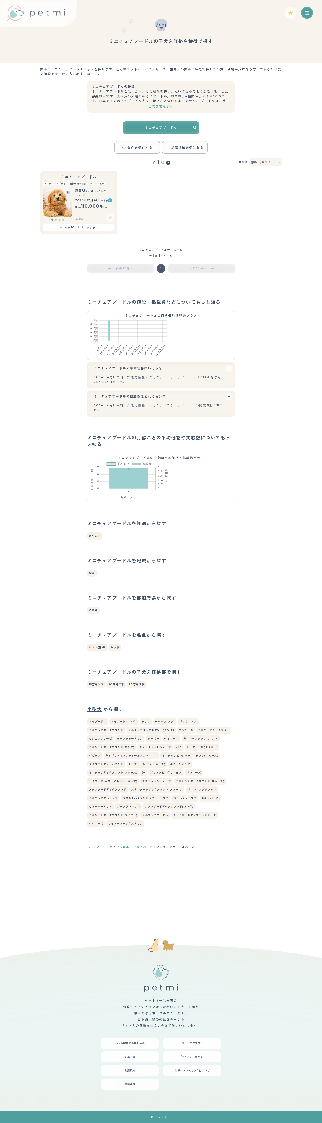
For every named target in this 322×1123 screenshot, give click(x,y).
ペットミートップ (99, 910)
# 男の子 (94, 599)
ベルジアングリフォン (201, 853)
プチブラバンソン (128, 870)
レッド (115, 711)
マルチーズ (186, 793)
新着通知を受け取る (185, 148)
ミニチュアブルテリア (103, 861)
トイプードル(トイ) (123, 785)
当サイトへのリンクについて (192, 1070)
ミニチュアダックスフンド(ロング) (151, 793)
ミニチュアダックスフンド (106, 793)
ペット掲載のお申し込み (130, 1043)
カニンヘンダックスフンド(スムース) (200, 844)
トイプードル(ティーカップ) (146, 827)
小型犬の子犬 (143, 910)
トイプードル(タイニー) (202, 810)
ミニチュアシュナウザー (214, 793)
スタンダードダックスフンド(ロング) (169, 870)
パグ (179, 810)
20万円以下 (116, 748)
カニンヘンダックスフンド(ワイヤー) (113, 878)
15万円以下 (96, 748)
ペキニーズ (171, 802)
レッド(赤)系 (97, 711)
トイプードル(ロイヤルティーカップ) (113, 844)
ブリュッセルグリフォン (166, 836)
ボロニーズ (193, 836)
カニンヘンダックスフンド (200, 802)
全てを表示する (161, 106)
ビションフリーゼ (100, 802)
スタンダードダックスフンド (107, 853)
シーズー (153, 802)
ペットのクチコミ (192, 1043)
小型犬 (94, 773)
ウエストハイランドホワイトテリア (145, 861)
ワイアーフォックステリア (125, 887)
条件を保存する (137, 148)
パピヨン (94, 819)
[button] (52, 220)
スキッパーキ (210, 861)
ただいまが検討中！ (78, 227)
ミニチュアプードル (79, 177)
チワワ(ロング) (165, 785)
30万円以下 (136, 748)
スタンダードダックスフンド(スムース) (156, 853)
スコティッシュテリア (156, 844)
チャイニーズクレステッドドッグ (194, 878)
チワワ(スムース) (207, 819)
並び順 (243, 162)
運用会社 (130, 1084)
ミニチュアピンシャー (176, 819)
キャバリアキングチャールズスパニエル (131, 819)
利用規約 (130, 1070)
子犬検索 (123, 910)
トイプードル (97, 785)
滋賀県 (93, 673)
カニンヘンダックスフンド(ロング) (111, 810)
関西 (92, 636)
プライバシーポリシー (192, 1057)
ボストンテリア (180, 827)
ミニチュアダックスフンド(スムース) (113, 836)
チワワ (145, 785)
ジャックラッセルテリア (155, 810)
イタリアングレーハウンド (106, 827)
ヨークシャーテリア (130, 802)
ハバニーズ (96, 887)
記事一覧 (130, 1057)
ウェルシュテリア (185, 861)
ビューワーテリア (100, 870)
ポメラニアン (188, 785)
